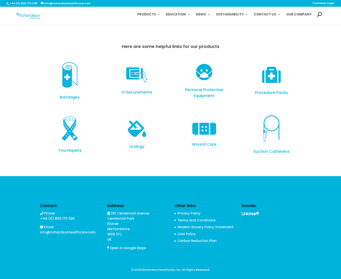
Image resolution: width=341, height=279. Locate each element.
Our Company (299, 15)
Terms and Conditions (196, 220)
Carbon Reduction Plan (197, 240)
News (201, 15)
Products (146, 15)
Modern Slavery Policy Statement (205, 227)
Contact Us (265, 15)
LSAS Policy (186, 234)
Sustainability (230, 15)
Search (321, 17)
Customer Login (323, 3)
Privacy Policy (189, 213)
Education (176, 15)
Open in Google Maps (126, 248)
